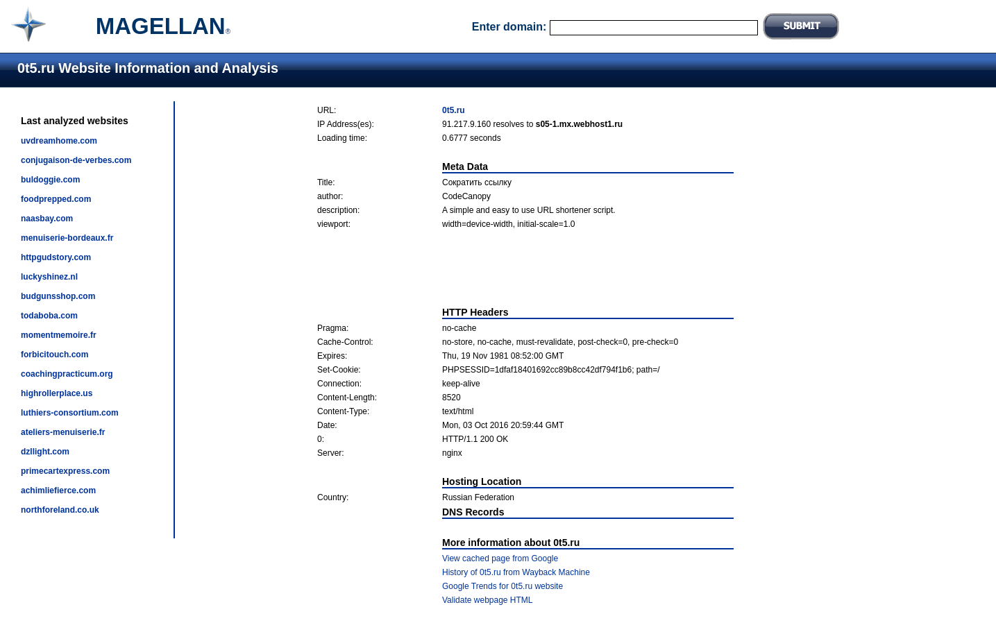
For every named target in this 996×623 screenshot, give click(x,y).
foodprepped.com (56, 199)
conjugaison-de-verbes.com (76, 160)
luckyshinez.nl (49, 277)
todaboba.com (49, 316)
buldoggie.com (50, 180)
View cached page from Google (500, 558)
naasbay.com (47, 218)
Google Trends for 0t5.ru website (502, 586)
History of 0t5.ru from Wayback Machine (516, 572)
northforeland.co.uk (60, 510)
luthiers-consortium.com (70, 413)
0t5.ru (453, 110)
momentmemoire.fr (58, 335)
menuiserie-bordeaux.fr (67, 238)
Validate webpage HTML (487, 600)
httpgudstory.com (56, 257)
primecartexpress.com (65, 471)
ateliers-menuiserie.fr (63, 432)
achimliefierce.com (58, 490)
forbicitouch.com (54, 354)
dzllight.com (45, 451)
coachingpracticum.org (67, 374)
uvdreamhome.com (59, 141)
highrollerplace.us (56, 393)
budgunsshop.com (58, 296)
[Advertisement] (525, 268)
